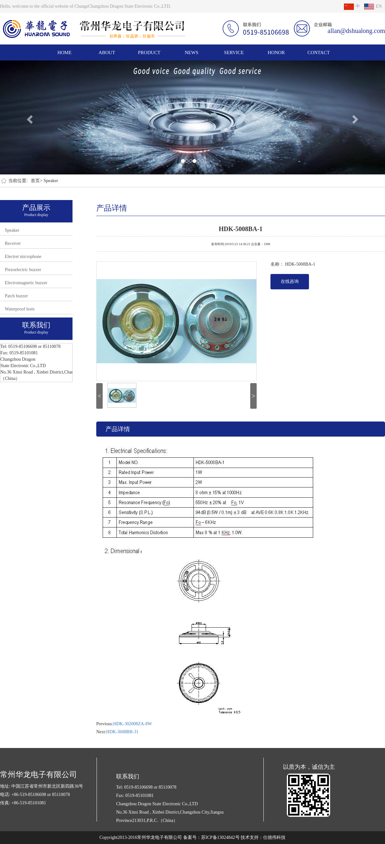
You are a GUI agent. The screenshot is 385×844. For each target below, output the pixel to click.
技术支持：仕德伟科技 (263, 837)
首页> (36, 180)
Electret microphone (23, 256)
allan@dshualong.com (356, 30)
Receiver (13, 243)
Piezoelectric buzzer (23, 269)
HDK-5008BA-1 (241, 228)
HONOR (276, 52)
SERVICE (234, 52)
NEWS (192, 52)
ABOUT (106, 52)
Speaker (51, 180)
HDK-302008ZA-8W (132, 723)
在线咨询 (290, 281)
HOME (64, 52)
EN (373, 6)
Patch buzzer (16, 295)
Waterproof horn (20, 309)
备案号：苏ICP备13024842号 (211, 837)
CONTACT (318, 52)
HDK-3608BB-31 (122, 731)
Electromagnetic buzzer (26, 282)
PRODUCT (149, 52)
